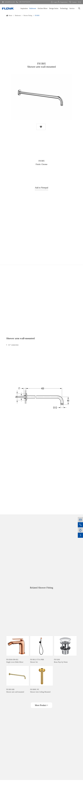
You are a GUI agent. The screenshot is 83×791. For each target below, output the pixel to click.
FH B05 (37, 15)
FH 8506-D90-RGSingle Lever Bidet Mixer (14, 661)
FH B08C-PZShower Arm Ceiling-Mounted (40, 691)
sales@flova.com (8, 2)
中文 (79, 2)
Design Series (53, 8)
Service (71, 8)
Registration (62, 2)
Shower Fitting (27, 15)
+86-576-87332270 (23, 2)
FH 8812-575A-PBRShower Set (37, 661)
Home (10, 15)
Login (54, 2)
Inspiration (24, 8)
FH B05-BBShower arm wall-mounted (15, 691)
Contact (73, 2)
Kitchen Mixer (43, 8)
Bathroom (32, 8)
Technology (64, 8)
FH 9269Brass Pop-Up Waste (61, 661)
